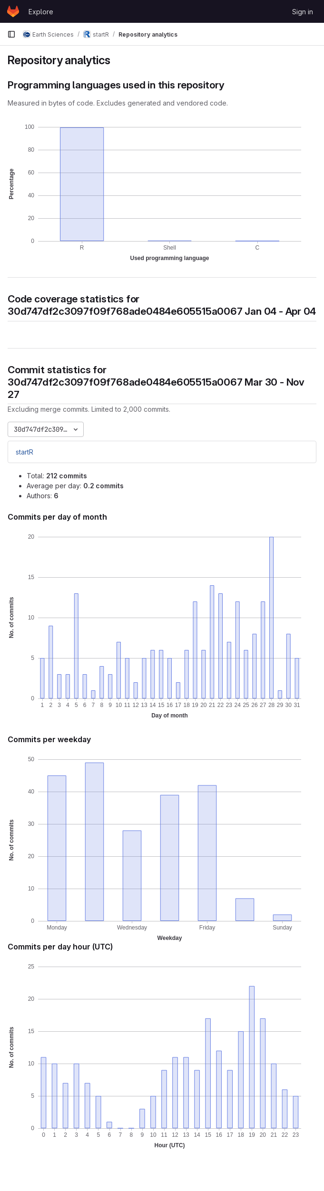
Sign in (302, 12)
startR (24, 452)
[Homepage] (13, 11)
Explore (41, 12)
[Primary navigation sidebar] (11, 34)
